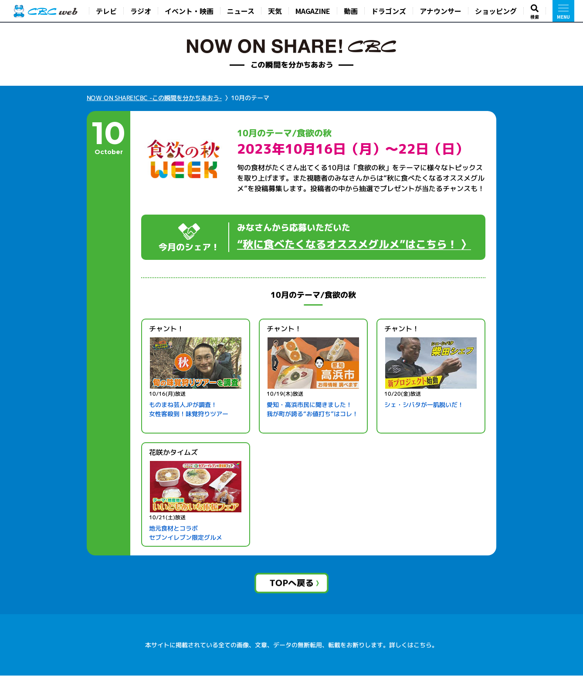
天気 (275, 11)
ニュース (240, 11)
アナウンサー (440, 11)
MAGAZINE (312, 11)
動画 (351, 11)
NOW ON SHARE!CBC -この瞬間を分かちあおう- (154, 98)
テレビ (106, 11)
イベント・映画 (189, 11)
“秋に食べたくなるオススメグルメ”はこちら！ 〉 (354, 244)
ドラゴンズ (388, 11)
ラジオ (140, 11)
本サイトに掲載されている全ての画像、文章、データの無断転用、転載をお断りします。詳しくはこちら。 (291, 655)
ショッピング (496, 11)
